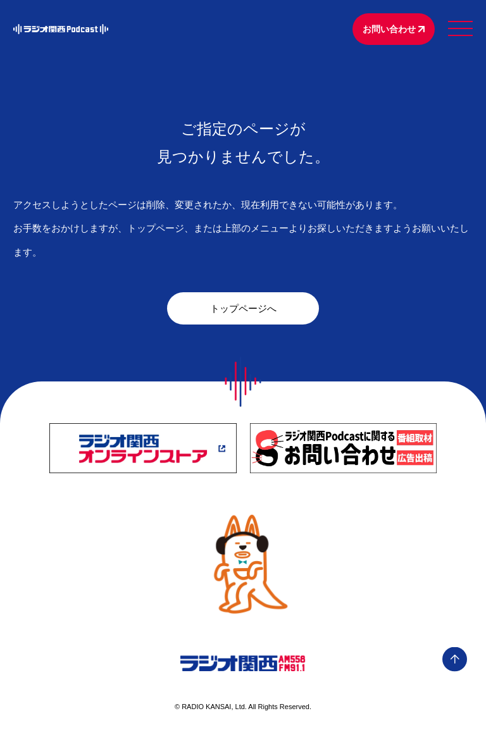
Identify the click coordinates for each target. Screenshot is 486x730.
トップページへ (243, 308)
